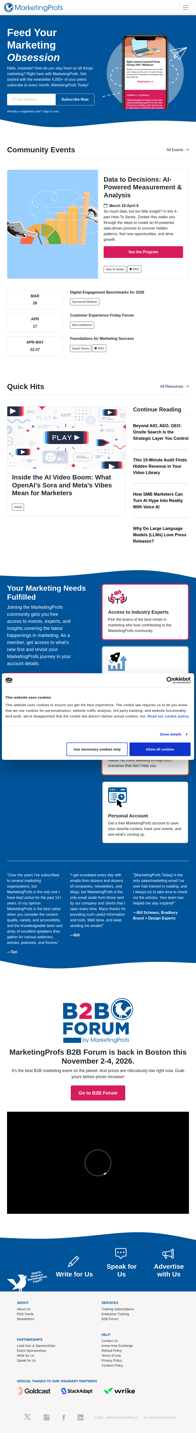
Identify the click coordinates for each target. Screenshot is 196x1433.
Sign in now (51, 111)
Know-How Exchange (117, 1346)
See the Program (143, 252)
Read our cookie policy (168, 716)
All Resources (174, 386)
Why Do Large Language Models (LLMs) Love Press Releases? (159, 535)
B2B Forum (110, 1319)
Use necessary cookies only (97, 749)
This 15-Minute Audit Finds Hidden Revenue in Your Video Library (160, 466)
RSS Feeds (25, 1314)
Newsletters (25, 1319)
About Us (24, 1309)
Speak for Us (26, 1360)
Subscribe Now (75, 99)
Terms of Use (111, 1355)
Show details (171, 734)
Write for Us (25, 1355)
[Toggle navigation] (185, 7)
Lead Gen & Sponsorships (36, 1346)
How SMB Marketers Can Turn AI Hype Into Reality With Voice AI (158, 500)
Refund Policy (112, 1351)
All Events (178, 150)
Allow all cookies (160, 749)
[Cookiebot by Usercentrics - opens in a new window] (170, 680)
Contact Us (110, 1341)
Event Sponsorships (31, 1351)
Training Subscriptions (118, 1309)
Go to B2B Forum (98, 987)
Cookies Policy (112, 1365)
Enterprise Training (115, 1314)
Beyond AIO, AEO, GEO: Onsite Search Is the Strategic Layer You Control (160, 432)
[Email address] (31, 99)
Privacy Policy (112, 1360)
